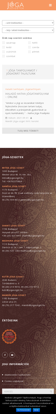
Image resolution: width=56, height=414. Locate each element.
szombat (8, 56)
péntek (33, 51)
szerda (33, 47)
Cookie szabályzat (14, 381)
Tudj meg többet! (28, 130)
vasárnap (9, 42)
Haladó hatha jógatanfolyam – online (27, 95)
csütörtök (9, 51)
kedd (6, 47)
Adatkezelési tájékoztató (18, 374)
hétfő (33, 42)
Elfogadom (24, 410)
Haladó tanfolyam (14, 89)
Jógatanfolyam (33, 89)
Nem (36, 410)
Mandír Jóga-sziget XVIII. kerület (22, 121)
